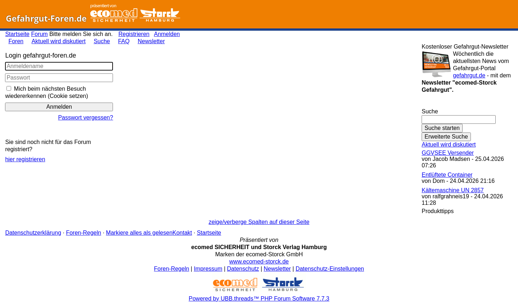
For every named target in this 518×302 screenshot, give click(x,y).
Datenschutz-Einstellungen (330, 269)
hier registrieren (25, 159)
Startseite (17, 34)
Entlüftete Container (447, 175)
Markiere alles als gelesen (139, 233)
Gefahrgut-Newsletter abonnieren (467, 104)
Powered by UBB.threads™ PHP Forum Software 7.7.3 (259, 299)
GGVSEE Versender (448, 153)
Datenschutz (243, 269)
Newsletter (151, 41)
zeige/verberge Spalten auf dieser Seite (259, 222)
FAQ (124, 41)
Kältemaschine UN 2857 (453, 190)
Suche (102, 41)
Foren (15, 41)
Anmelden (167, 34)
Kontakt (182, 233)
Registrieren (133, 34)
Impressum (208, 269)
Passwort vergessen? (85, 117)
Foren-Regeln (83, 233)
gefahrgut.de (469, 75)
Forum (39, 34)
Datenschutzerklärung (33, 233)
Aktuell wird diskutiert (59, 41)
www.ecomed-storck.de (258, 261)
